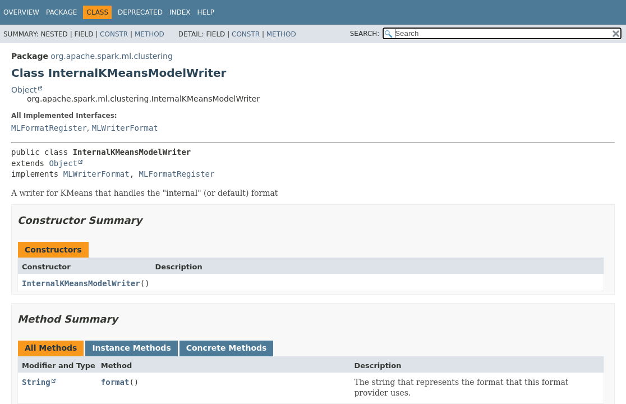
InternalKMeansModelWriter (81, 283)
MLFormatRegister (49, 127)
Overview (21, 12)
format (115, 382)
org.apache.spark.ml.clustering (111, 56)
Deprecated (140, 12)
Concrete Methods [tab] (226, 347)
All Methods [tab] (51, 347)
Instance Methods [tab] (131, 347)
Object (24, 89)
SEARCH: (365, 34)
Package (61, 12)
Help (205, 12)
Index (180, 12)
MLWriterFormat (125, 127)
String (36, 382)
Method (149, 34)
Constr (114, 34)
